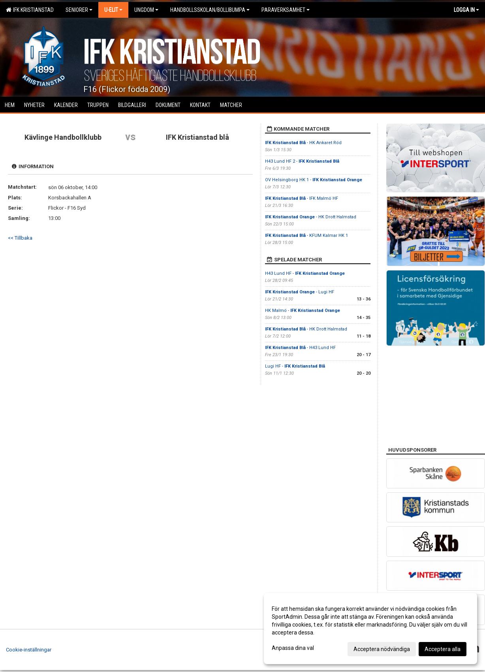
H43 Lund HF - (305, 273)
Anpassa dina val (293, 648)
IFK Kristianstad (30, 10)
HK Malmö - (302, 310)
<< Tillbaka (20, 238)
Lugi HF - (295, 366)
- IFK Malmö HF (301, 198)
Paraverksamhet (285, 10)
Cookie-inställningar (28, 650)
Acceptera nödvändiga (381, 649)
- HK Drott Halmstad (310, 217)
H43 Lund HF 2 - (302, 161)
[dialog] (370, 628)
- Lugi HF (299, 292)
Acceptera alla (443, 649)
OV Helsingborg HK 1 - (313, 179)
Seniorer (79, 10)
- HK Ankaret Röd (303, 142)
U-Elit (113, 10)
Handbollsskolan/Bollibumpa (210, 10)
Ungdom (146, 10)
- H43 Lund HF (300, 347)
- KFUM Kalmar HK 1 (306, 235)
